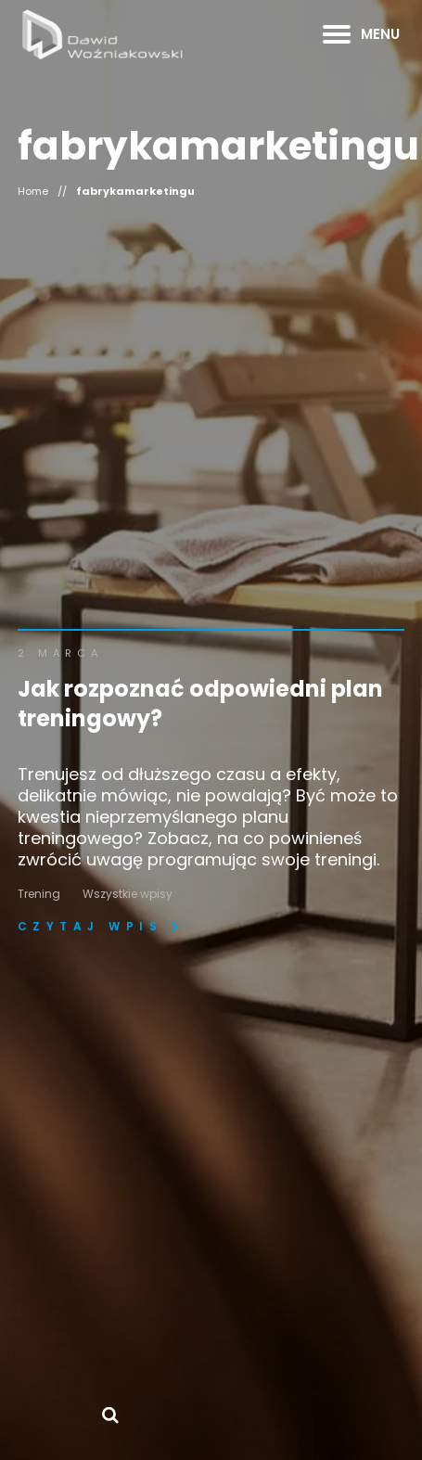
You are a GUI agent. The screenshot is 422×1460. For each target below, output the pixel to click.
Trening (39, 894)
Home (33, 192)
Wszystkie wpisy (128, 894)
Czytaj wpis (90, 926)
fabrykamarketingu (135, 192)
